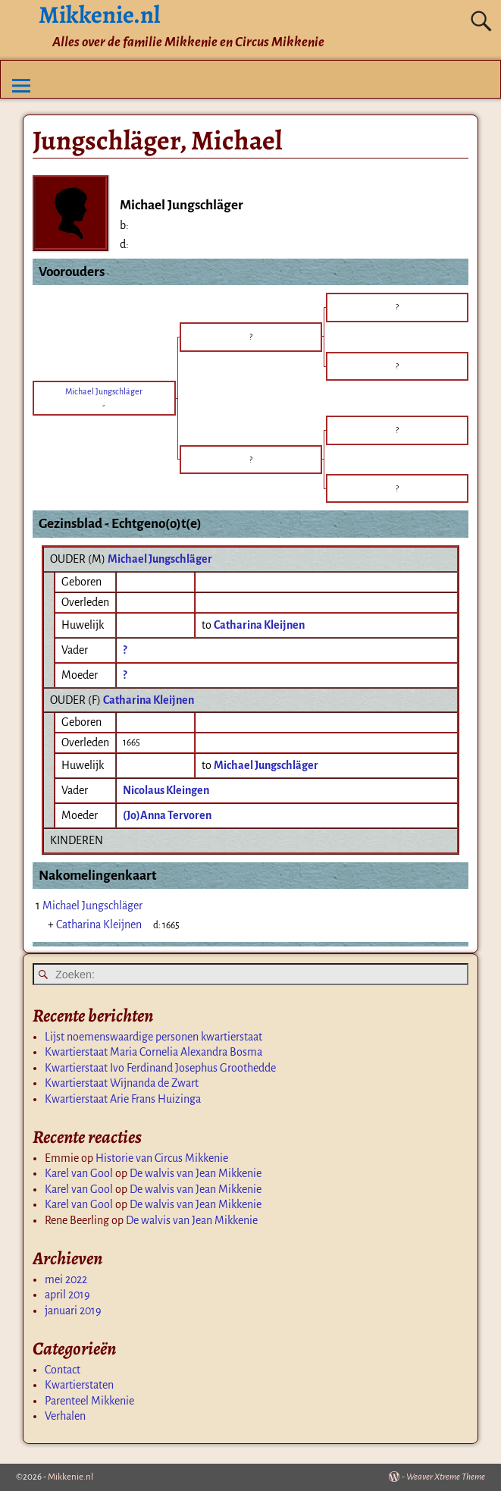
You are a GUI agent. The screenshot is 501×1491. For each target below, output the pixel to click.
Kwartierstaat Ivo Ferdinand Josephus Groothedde (160, 1068)
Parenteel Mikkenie (89, 1401)
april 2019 (67, 1295)
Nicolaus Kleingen (166, 790)
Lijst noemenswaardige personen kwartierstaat (153, 1037)
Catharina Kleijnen (148, 700)
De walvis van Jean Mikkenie (195, 1173)
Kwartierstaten (79, 1385)
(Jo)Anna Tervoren (167, 815)
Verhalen (65, 1416)
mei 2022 (66, 1279)
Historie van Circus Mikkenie (162, 1158)
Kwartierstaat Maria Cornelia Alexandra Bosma (153, 1052)
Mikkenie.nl (70, 1477)
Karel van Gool (79, 1173)
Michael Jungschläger (160, 559)
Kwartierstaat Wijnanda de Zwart (122, 1083)
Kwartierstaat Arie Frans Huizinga (123, 1099)
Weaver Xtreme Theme (445, 1477)
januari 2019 (73, 1310)
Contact (62, 1370)
